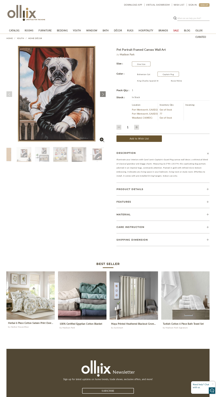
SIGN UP (204, 5)
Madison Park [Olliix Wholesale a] (68, 327)
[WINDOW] (92, 30)
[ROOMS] (29, 30)
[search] (193, 18)
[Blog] (187, 30)
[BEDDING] (62, 30)
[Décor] (118, 30)
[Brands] (163, 30)
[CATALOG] (14, 30)
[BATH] (105, 30)
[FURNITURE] (45, 30)
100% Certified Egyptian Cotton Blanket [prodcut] (81, 323)
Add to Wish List (139, 138)
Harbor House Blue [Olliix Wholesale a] (20, 327)
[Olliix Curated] (201, 30)
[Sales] (176, 30)
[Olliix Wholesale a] (21, 13)
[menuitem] (14, 30)
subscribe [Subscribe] (108, 390)
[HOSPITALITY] (146, 30)
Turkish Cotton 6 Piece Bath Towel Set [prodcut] (183, 323)
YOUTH (20, 38)
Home (9, 38)
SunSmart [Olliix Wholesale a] (118, 327)
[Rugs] (130, 30)
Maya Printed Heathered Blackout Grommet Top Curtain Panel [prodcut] (144, 323)
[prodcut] (30, 295)
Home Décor (35, 38)
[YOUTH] (77, 30)
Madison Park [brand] (127, 54)
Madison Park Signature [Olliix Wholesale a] (176, 327)
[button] (9, 94)
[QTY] (127, 127)
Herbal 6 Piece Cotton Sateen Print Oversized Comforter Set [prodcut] (40, 323)
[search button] (175, 18)
